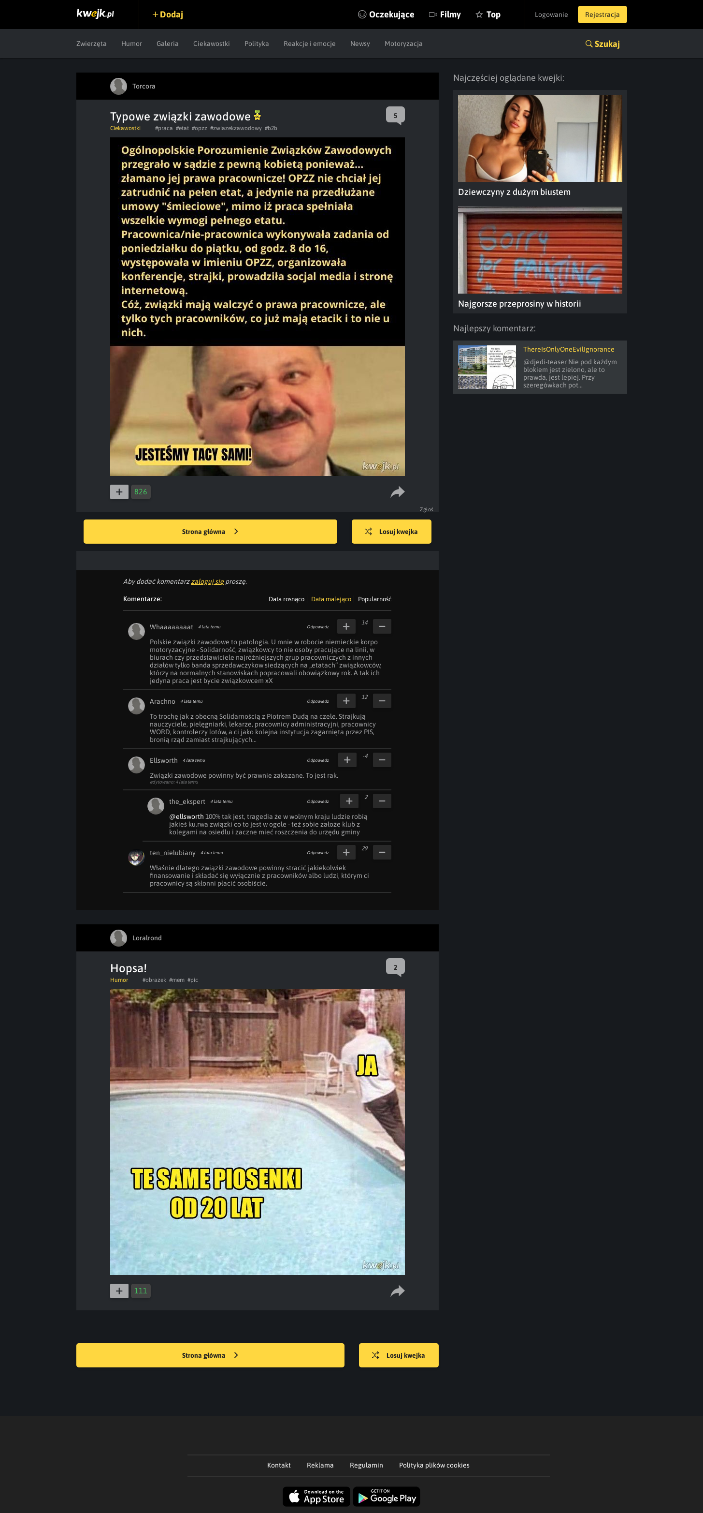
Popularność (374, 599)
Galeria (168, 43)
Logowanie (551, 14)
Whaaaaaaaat (171, 627)
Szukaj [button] (607, 44)
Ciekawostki (211, 43)
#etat (182, 128)
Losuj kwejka (391, 532)
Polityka (256, 43)
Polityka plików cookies (434, 1465)
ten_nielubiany (173, 853)
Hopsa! (128, 968)
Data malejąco (331, 599)
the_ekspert (187, 801)
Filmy (450, 14)
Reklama (320, 1465)
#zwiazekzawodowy (236, 128)
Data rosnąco (286, 599)
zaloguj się (207, 581)
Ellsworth (164, 760)
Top (494, 14)
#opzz (199, 128)
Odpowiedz (318, 626)
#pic (192, 980)
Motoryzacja (404, 43)
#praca (164, 128)
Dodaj (171, 14)
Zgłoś (427, 509)
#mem (177, 980)
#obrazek (154, 980)
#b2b (271, 128)
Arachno (162, 701)
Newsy (360, 43)
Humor (131, 43)
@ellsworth (186, 816)
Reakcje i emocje (310, 43)
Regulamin (366, 1465)
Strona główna (210, 532)
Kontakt (279, 1465)
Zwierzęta (91, 43)
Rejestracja (602, 14)
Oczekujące (392, 14)
